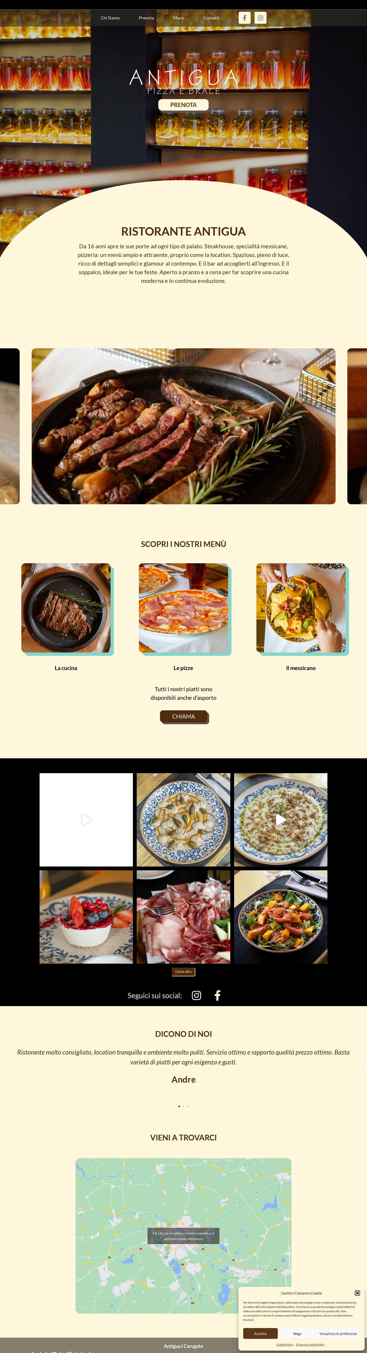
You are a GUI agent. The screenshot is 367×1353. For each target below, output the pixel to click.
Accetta (260, 1333)
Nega (297, 1333)
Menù (178, 17)
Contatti (211, 17)
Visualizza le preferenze (338, 1333)
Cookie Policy (284, 1344)
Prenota (146, 17)
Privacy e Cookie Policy (310, 1344)
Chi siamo (110, 17)
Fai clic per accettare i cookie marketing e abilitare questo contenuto (183, 1236)
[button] (357, 1293)
